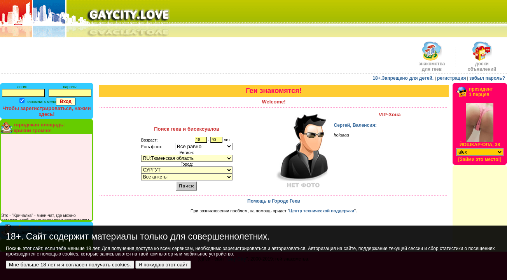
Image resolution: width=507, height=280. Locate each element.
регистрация (451, 78)
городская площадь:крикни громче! (39, 127)
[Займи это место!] (479, 159)
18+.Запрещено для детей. (403, 78)
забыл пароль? (487, 78)
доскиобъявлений (482, 64)
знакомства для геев (431, 64)
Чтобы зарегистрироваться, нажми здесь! (47, 111)
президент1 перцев (481, 91)
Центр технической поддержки (321, 210)
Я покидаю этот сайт (163, 265)
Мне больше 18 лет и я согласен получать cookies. (70, 265)
